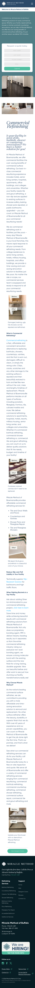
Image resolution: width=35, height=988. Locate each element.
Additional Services (7, 917)
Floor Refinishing (7, 906)
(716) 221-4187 (15, 875)
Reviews (20, 895)
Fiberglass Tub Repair (8, 910)
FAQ (19, 888)
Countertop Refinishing (9, 890)
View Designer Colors (17, 851)
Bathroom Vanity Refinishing (7, 902)
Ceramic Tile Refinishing (9, 894)
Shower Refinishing (7, 897)
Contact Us (21, 898)
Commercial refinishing (16, 340)
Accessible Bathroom (8, 913)
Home (20, 884)
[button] (32, 4)
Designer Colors (23, 891)
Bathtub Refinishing (8, 887)
